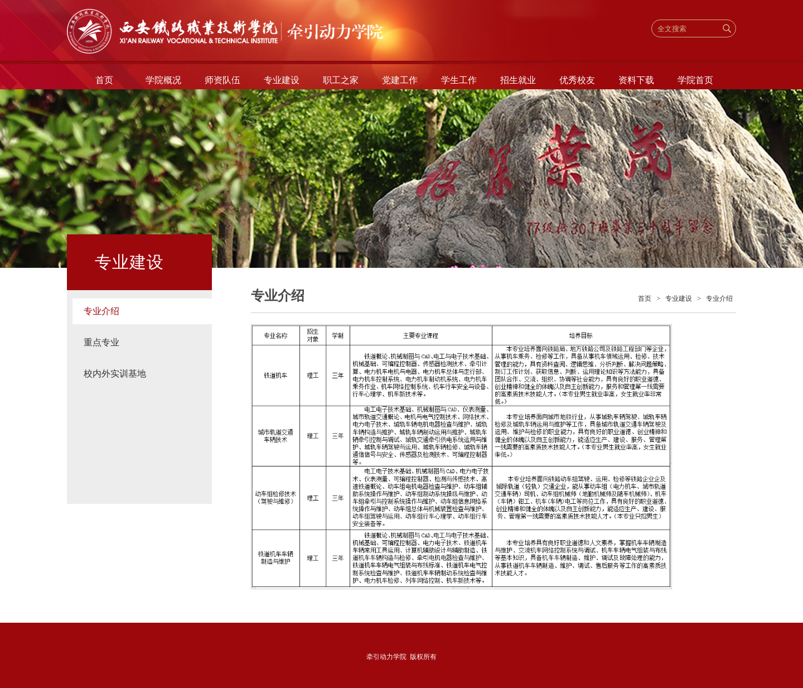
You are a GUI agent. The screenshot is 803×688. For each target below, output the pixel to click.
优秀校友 (577, 80)
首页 (104, 80)
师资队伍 (222, 80)
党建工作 (400, 80)
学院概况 (163, 80)
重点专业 (101, 342)
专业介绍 (101, 311)
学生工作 (459, 80)
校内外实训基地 (115, 373)
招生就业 (518, 80)
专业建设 (281, 80)
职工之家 (341, 80)
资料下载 (636, 80)
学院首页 (695, 80)
